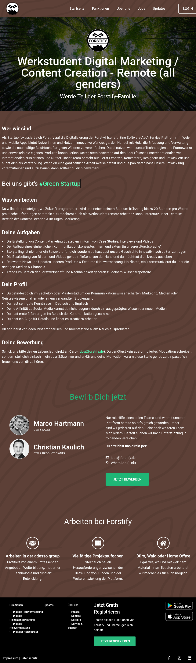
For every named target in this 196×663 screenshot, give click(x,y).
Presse (75, 611)
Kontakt (76, 615)
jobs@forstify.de (91, 351)
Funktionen (100, 8)
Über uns (123, 8)
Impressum (10, 658)
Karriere (76, 619)
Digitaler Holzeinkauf (26, 631)
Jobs (141, 8)
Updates (159, 8)
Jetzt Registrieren (115, 641)
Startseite (77, 8)
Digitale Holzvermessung (28, 611)
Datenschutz (29, 658)
